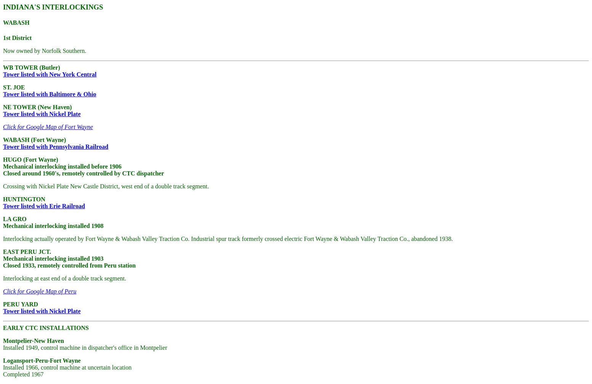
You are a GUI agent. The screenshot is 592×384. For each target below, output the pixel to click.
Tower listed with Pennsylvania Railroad (55, 146)
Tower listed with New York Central (49, 74)
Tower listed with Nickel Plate (42, 114)
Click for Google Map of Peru (39, 291)
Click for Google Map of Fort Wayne (48, 127)
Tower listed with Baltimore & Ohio (49, 94)
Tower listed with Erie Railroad (44, 206)
